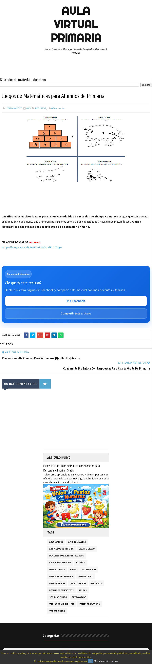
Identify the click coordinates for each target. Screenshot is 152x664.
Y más (115, 661)
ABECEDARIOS (56, 541)
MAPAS (73, 569)
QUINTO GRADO (78, 583)
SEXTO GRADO (79, 597)
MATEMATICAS (89, 569)
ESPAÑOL (81, 562)
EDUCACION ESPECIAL (60, 562)
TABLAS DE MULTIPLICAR (61, 604)
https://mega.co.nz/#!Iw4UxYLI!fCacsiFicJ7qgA (32, 247)
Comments (57, 108)
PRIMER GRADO (57, 583)
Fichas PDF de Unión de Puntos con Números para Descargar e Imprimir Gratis (71, 467)
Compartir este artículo (76, 313)
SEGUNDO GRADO (58, 597)
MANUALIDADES (57, 569)
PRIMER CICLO (85, 576)
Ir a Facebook (76, 301)
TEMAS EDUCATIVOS (89, 604)
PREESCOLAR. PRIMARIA (61, 576)
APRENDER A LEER (77, 541)
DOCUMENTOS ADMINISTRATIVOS (66, 555)
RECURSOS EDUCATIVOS (61, 590)
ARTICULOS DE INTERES (61, 548)
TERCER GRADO (57, 611)
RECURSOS (40, 108)
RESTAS (83, 590)
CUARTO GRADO (87, 548)
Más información (102, 661)
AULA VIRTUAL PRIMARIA (76, 24)
